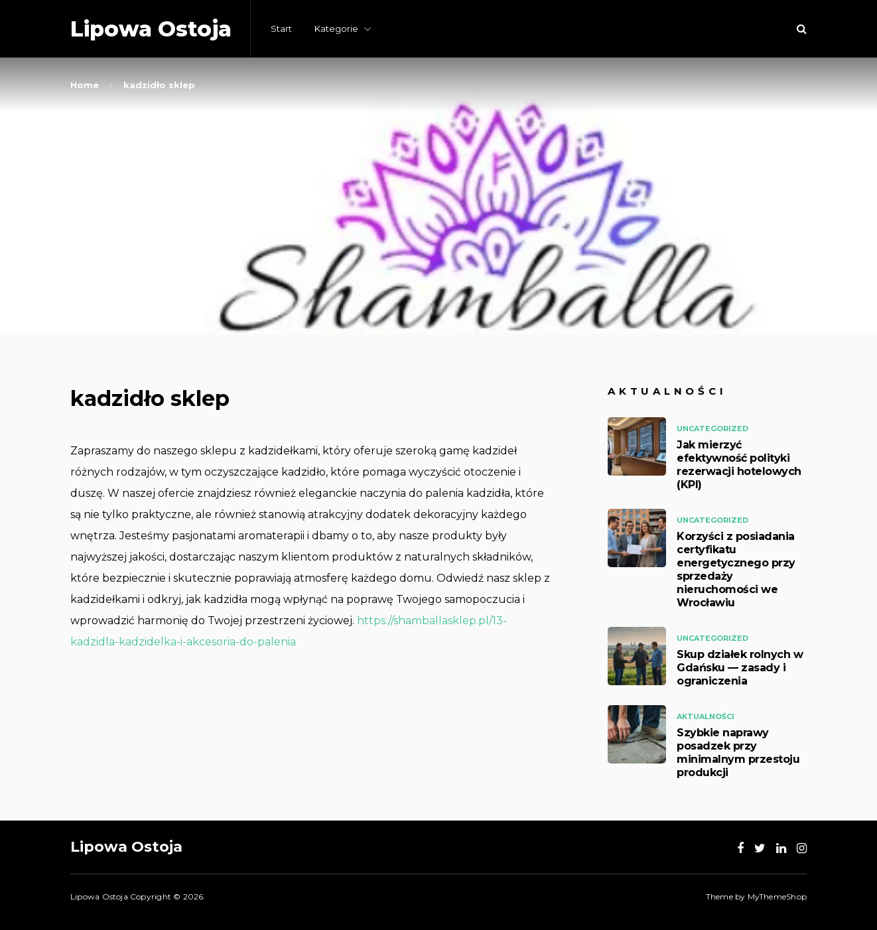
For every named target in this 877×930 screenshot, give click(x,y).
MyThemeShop (777, 896)
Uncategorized (712, 428)
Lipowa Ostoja (151, 29)
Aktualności (705, 716)
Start (281, 28)
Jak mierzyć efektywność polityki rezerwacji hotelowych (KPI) (739, 464)
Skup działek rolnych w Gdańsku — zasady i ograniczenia (740, 667)
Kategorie (336, 28)
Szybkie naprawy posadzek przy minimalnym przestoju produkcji (738, 752)
